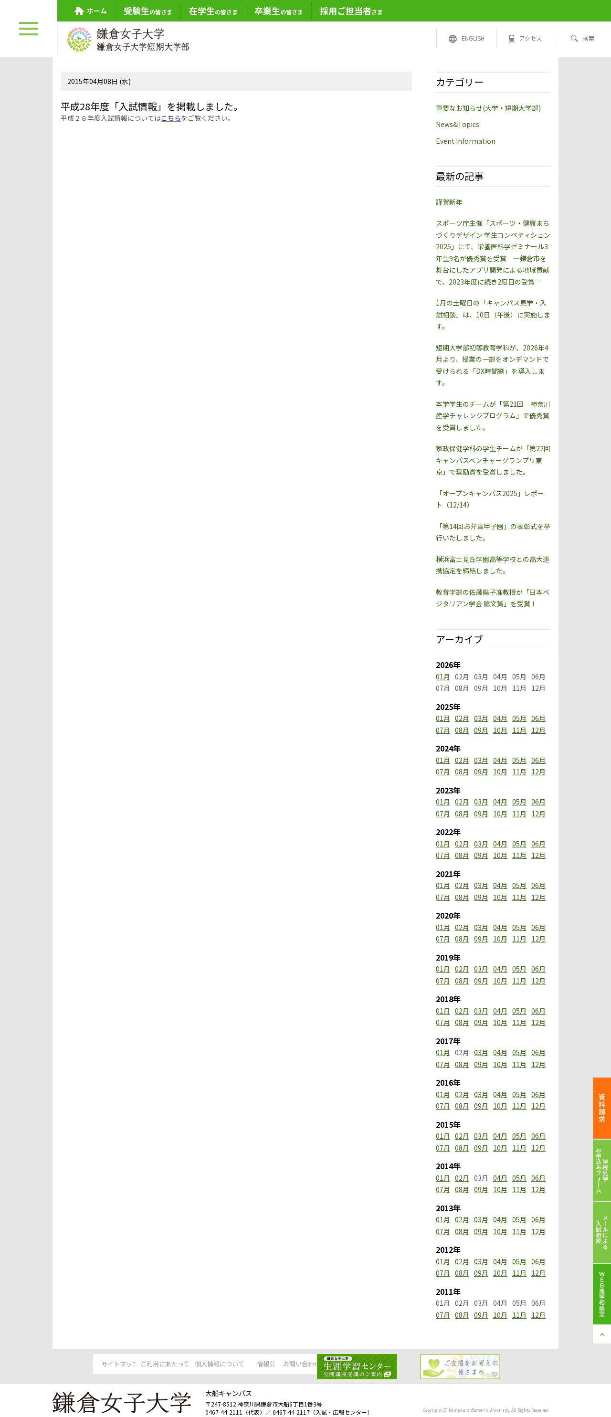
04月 (500, 718)
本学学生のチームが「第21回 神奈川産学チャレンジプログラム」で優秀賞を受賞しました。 (493, 415)
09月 (481, 730)
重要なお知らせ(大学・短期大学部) (488, 108)
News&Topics (457, 124)
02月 (462, 718)
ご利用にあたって (159, 1364)
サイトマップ (86, 1364)
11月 (519, 730)
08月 (462, 730)
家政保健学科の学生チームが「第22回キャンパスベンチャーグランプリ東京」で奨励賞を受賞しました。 (493, 460)
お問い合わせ (378, 1364)
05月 (519, 718)
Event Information (465, 141)
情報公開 (305, 1364)
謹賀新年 (449, 202)
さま (351, 10)
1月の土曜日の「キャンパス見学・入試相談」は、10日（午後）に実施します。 (493, 314)
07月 (443, 730)
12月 (538, 730)
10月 (500, 730)
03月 (481, 718)
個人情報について (232, 1364)
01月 (443, 676)
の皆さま (148, 10)
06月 (538, 718)
